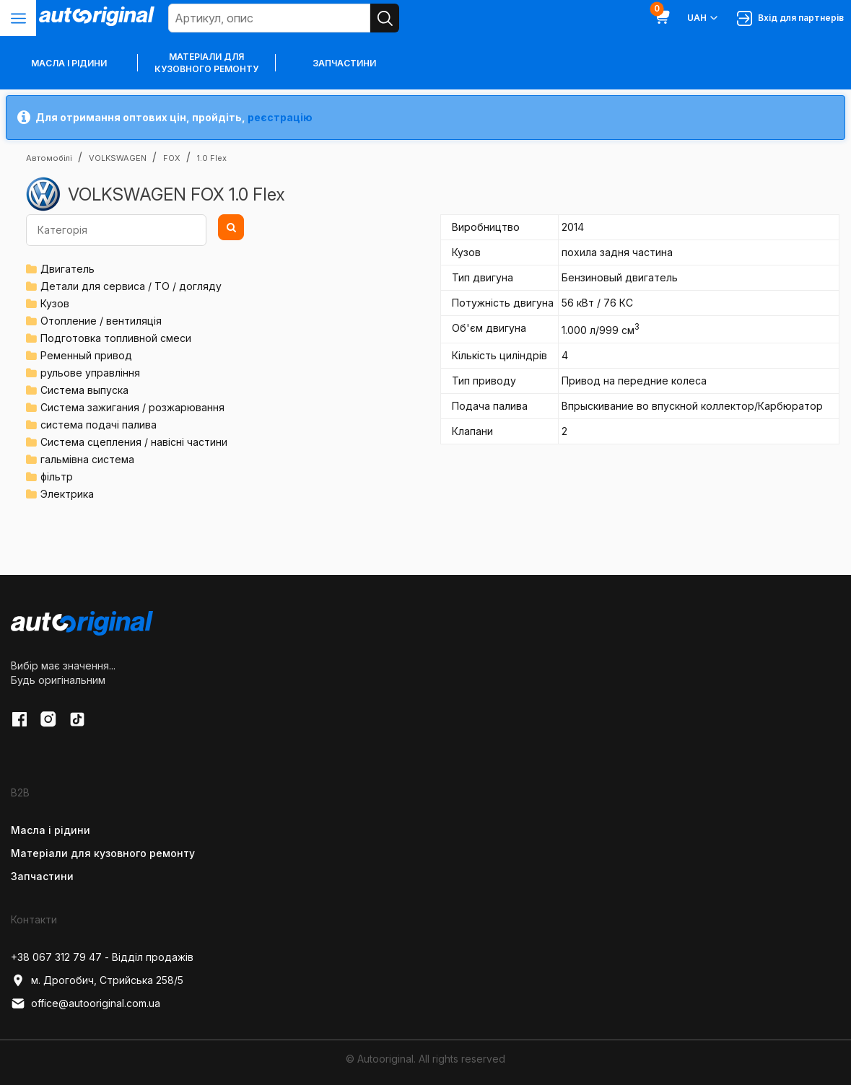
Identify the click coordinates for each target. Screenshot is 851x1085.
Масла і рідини (50, 830)
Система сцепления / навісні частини (133, 442)
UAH (703, 18)
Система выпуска (84, 390)
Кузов (54, 303)
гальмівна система (87, 459)
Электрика (67, 494)
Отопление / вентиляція (101, 321)
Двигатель (67, 269)
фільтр (56, 476)
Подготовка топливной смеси (115, 338)
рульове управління (90, 372)
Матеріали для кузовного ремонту (206, 62)
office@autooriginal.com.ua (85, 1003)
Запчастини (344, 63)
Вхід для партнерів (790, 18)
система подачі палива (98, 424)
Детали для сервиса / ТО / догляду (131, 286)
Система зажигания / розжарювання (132, 407)
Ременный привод (86, 355)
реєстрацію (280, 117)
